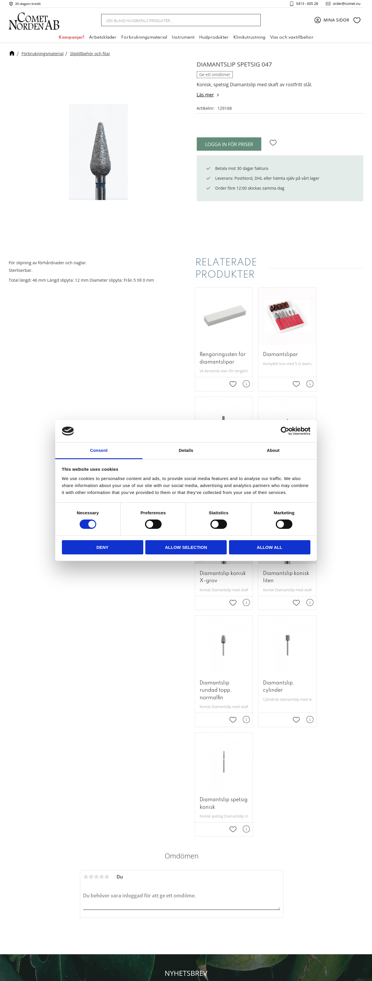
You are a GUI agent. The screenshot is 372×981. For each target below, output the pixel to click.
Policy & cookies (246, 884)
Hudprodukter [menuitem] (214, 38)
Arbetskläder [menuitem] (103, 38)
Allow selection (186, 547)
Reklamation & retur (251, 893)
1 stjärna (85, 646)
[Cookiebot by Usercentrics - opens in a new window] (285, 431)
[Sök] (253, 21)
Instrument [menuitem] (183, 38)
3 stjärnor (96, 646)
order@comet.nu (345, 4)
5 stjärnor (106, 646)
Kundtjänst (241, 867)
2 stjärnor (91, 646)
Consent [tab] (99, 450)
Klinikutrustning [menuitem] (249, 38)
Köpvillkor (240, 876)
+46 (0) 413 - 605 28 (193, 888)
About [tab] (273, 450)
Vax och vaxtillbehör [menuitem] (292, 38)
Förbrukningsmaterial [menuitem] (144, 38)
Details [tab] (186, 450)
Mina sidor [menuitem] (336, 21)
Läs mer (205, 94)
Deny (102, 547)
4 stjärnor (101, 646)
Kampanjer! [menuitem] (71, 38)
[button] (356, 21)
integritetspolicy (224, 802)
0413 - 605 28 (305, 4)
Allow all (269, 547)
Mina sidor (241, 858)
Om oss (238, 849)
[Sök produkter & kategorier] (173, 21)
